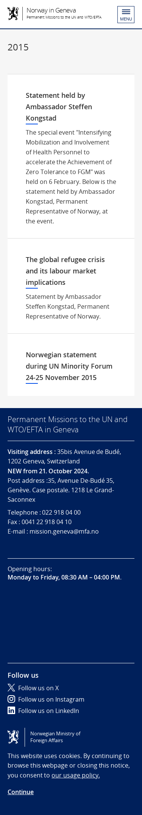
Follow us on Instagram (46, 699)
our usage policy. (75, 775)
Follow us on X (33, 688)
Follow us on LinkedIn (43, 711)
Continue (21, 792)
